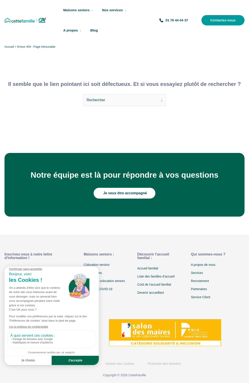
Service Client (200, 297)
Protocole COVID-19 (98, 289)
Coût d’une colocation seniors (104, 281)
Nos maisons (93, 273)
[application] (92, 10)
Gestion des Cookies (119, 363)
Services (197, 273)
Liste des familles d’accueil (156, 276)
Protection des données (164, 363)
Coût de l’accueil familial (154, 284)
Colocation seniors (97, 265)
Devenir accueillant (150, 292)
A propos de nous (203, 265)
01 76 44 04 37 (174, 20)
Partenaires (199, 289)
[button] (221, 20)
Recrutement (200, 281)
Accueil (9, 46)
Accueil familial (147, 268)
